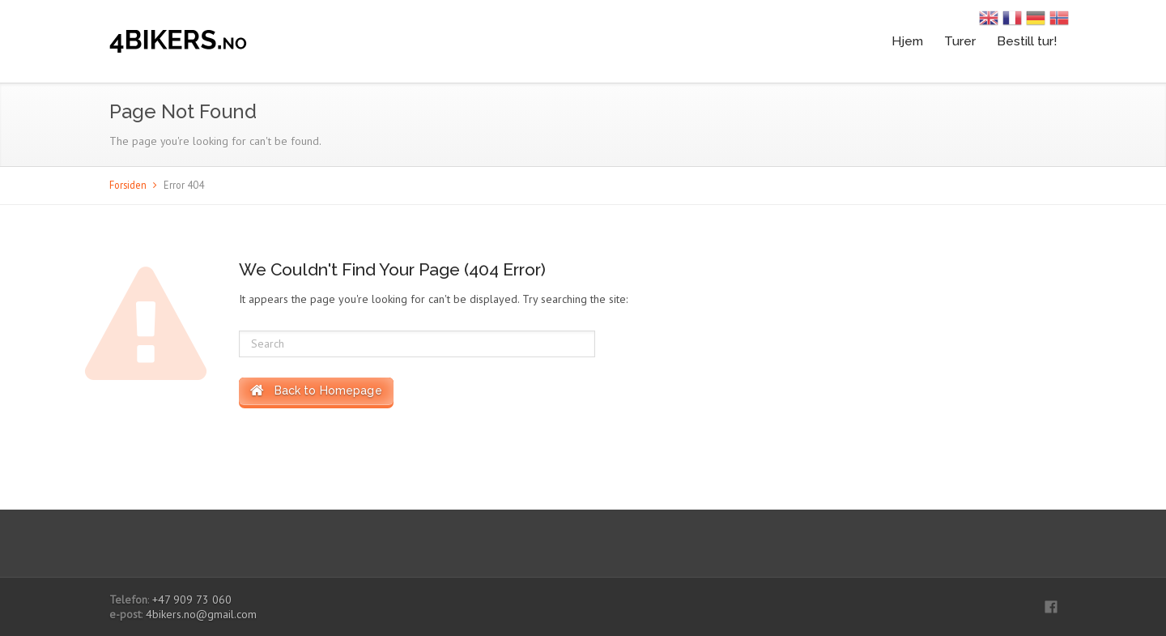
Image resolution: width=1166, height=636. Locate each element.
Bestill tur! (1027, 41)
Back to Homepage (316, 390)
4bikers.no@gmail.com (201, 614)
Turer (960, 41)
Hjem (907, 41)
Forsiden (128, 184)
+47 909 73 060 (192, 599)
